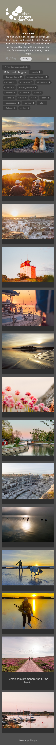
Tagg (14, 58)
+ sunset (10, 82)
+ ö (33, 97)
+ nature (9, 87)
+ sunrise (28, 103)
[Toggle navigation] (48, 14)
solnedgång (26, 59)
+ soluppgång (11, 103)
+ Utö (42, 103)
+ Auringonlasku (13, 77)
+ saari (44, 97)
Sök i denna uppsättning (16, 67)
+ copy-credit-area (37, 77)
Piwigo (33, 740)
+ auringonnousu (27, 87)
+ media (35, 72)
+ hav (37, 92)
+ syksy (24, 108)
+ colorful (10, 92)
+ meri (22, 97)
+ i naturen (26, 82)
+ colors (24, 92)
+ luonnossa (43, 82)
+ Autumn (10, 108)
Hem (6, 58)
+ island (9, 97)
